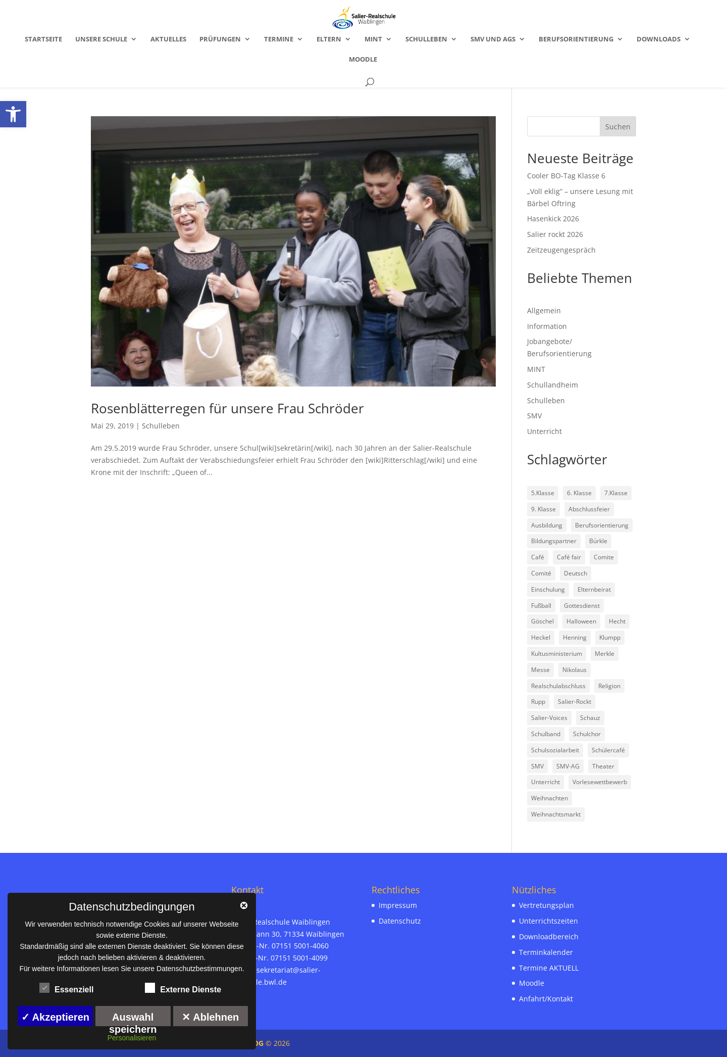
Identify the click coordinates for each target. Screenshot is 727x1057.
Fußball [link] (541, 605)
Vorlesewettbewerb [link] (600, 782)
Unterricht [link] (544, 431)
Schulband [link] (545, 734)
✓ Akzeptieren (55, 1017)
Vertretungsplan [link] (546, 905)
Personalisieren (132, 1038)
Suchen (618, 126)
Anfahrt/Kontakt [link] (546, 998)
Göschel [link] (542, 621)
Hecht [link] (617, 621)
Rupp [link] (538, 701)
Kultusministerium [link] (556, 653)
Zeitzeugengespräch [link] (561, 250)
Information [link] (547, 326)
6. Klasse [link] (579, 493)
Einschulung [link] (548, 589)
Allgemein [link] (544, 310)
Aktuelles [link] (168, 39)
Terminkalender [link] (546, 952)
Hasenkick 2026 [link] (553, 218)
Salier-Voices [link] (549, 717)
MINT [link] (373, 39)
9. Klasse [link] (543, 509)
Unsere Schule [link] (101, 39)
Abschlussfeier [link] (589, 509)
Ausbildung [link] (546, 525)
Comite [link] (604, 557)
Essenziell (66, 988)
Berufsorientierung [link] (576, 39)
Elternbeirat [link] (594, 589)
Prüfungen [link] (220, 39)
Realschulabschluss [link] (558, 686)
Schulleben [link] (426, 39)
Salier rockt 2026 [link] (555, 234)
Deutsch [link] (575, 573)
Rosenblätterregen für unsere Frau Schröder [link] (227, 408)
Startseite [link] (43, 39)
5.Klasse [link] (542, 493)
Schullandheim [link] (552, 385)
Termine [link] (278, 39)
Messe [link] (540, 669)
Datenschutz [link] (400, 921)
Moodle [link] (363, 60)
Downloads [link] (659, 39)
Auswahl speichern (133, 1019)
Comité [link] (541, 573)
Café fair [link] (569, 557)
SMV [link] (534, 415)
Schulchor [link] (587, 734)
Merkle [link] (604, 653)
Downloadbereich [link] (549, 936)
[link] (13, 114)
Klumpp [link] (609, 637)
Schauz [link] (590, 717)
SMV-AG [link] (568, 766)
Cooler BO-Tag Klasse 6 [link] (566, 175)
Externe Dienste (183, 988)
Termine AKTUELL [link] (549, 968)
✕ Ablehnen (210, 1017)
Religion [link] (609, 686)
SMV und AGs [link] (493, 39)
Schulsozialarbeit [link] (555, 750)
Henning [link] (575, 637)
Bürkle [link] (598, 541)
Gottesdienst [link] (582, 605)
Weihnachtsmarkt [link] (556, 814)
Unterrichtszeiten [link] (548, 921)
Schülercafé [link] (608, 750)
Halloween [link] (581, 621)
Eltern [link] (329, 39)
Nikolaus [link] (574, 669)
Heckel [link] (540, 637)
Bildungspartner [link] (554, 541)
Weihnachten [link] (549, 798)
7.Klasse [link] (616, 493)
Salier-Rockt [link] (574, 701)
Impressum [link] (398, 905)
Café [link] (537, 557)
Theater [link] (603, 766)
